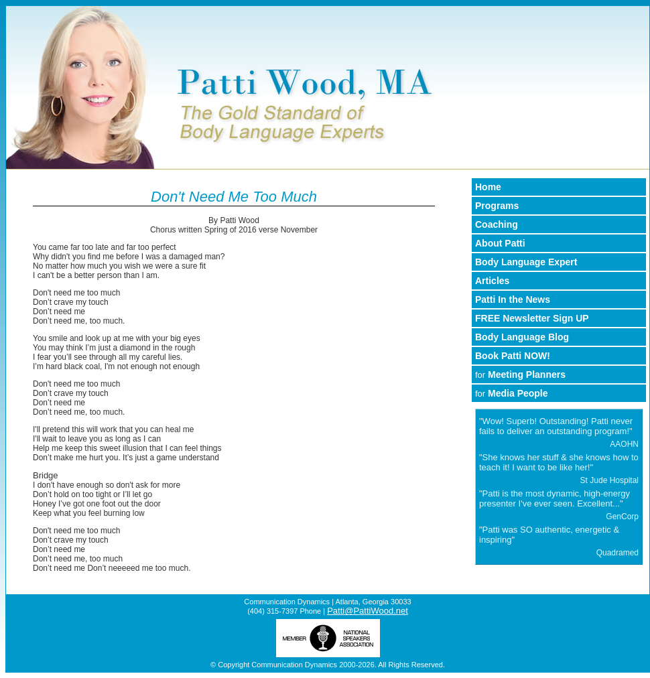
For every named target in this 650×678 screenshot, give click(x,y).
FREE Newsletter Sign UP (532, 318)
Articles (492, 280)
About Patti (500, 243)
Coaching (496, 224)
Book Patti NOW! (512, 355)
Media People (511, 393)
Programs (497, 205)
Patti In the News (512, 299)
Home (488, 187)
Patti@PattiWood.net (367, 611)
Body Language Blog (522, 337)
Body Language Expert (526, 262)
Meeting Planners (520, 374)
